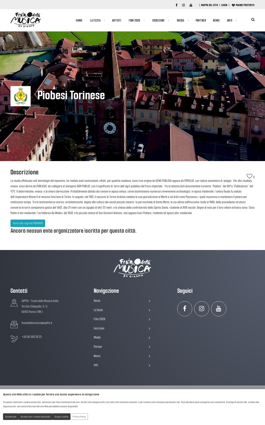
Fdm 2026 (134, 20)
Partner (201, 20)
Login (224, 5)
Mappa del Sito (209, 5)
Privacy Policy (79, 417)
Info (229, 20)
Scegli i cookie (61, 416)
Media (180, 20)
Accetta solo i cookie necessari (35, 416)
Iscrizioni (158, 20)
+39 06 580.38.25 (32, 336)
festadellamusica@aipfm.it (37, 323)
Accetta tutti (10, 416)
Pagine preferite (245, 5)
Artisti (116, 20)
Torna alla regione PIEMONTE (28, 223)
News (216, 20)
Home (79, 20)
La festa (95, 20)
